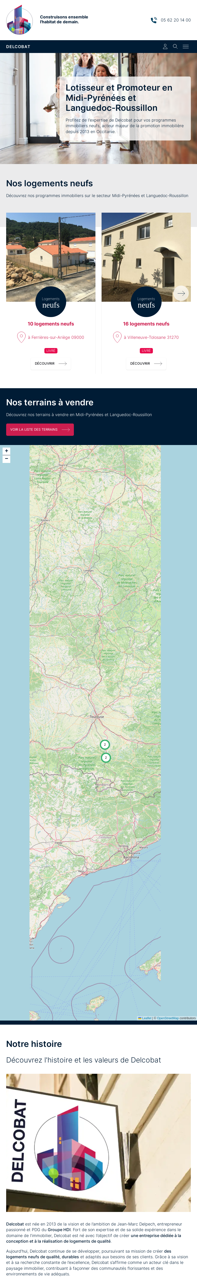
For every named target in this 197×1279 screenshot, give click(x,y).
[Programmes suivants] (181, 293)
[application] (98, 733)
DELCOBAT (18, 46)
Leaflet (144, 1018)
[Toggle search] (175, 46)
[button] (105, 745)
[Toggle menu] (186, 46)
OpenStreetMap (168, 1018)
